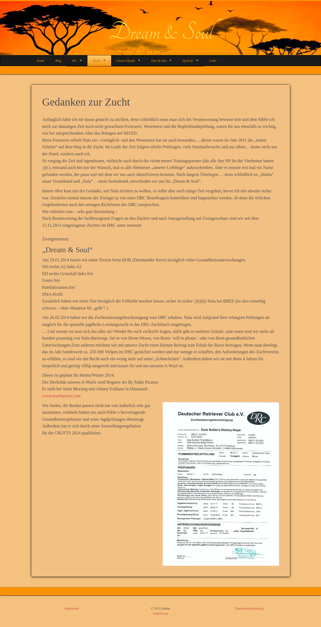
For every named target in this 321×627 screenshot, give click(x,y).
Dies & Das (159, 61)
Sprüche (187, 61)
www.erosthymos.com (61, 396)
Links (212, 61)
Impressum (72, 608)
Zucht (96, 61)
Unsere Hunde (126, 61)
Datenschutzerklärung (249, 608)
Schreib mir (160, 613)
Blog (58, 61)
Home (41, 61)
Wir (74, 61)
